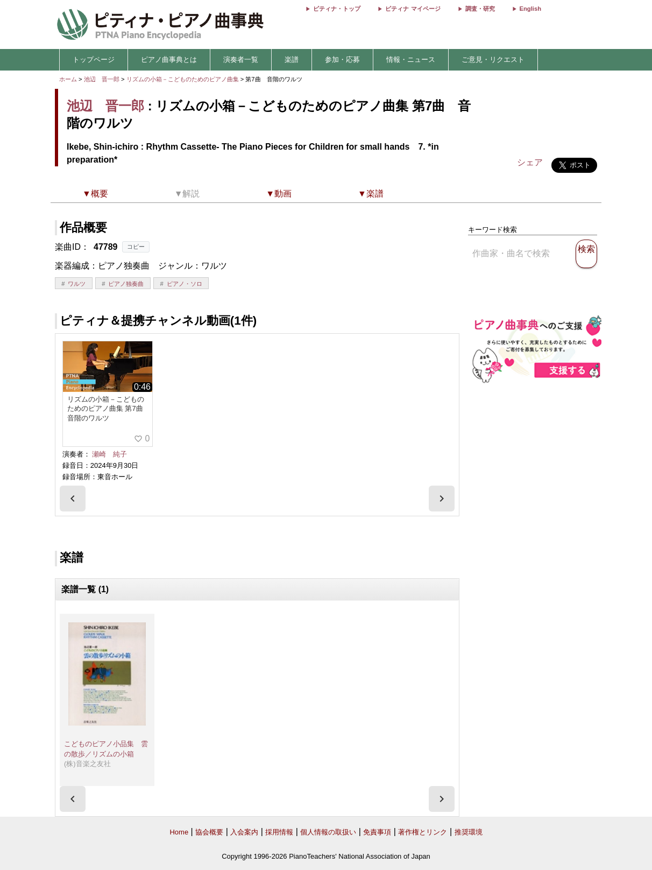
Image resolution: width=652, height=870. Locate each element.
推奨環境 (469, 832)
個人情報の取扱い (328, 832)
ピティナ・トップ (336, 8)
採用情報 (279, 832)
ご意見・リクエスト (493, 59)
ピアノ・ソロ (184, 283)
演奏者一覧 (240, 59)
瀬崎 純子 (109, 454)
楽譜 (292, 59)
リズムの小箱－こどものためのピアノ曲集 (183, 79)
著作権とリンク (422, 832)
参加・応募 (342, 59)
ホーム (68, 79)
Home (178, 832)
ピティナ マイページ (412, 8)
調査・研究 (480, 8)
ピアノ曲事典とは (169, 59)
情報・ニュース (410, 59)
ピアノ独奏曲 (126, 283)
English (530, 8)
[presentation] (73, 498)
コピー (136, 246)
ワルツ (77, 283)
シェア (530, 162)
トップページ (94, 59)
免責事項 (377, 832)
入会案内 (244, 832)
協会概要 (209, 832)
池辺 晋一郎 (101, 79)
